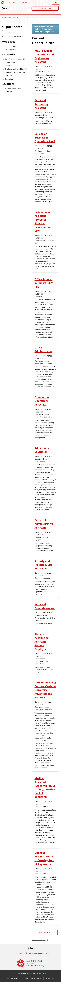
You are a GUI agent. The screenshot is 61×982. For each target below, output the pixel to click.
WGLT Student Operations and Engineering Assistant (44, 56)
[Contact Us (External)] (17, 953)
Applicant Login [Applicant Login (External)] (45, 8)
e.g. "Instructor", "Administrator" (13, 36)
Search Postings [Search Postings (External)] (13, 17)
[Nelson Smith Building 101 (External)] (37, 953)
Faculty (9, 65)
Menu (56, 3)
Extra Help (10, 62)
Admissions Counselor (42, 449)
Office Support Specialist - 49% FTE (44, 283)
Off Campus (10, 50)
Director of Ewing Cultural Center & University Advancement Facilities (45, 690)
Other (8, 91)
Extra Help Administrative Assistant (44, 523)
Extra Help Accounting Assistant (42, 104)
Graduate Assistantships (16, 69)
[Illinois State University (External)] (16, 2)
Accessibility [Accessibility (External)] (50, 978)
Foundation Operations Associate (42, 400)
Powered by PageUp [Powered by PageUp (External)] (39, 940)
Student (9, 79)
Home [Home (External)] (4, 17)
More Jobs (45, 932)
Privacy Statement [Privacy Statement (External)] (13, 978)
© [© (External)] (14, 974)
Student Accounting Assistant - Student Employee (42, 641)
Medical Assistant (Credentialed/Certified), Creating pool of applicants (45, 788)
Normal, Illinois (13, 88)
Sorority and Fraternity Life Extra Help (43, 564)
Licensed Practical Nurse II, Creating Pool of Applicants (44, 858)
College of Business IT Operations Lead (45, 137)
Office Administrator (43, 349)
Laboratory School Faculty (16, 72)
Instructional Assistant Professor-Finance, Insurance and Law (43, 221)
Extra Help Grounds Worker (45, 606)
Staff (8, 75)
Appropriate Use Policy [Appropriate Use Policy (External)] (32, 978)
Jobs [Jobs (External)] (4, 8)
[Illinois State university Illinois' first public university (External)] (30, 963)
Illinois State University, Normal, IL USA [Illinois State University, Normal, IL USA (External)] (33, 974)
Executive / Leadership (15, 59)
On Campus (11, 46)
